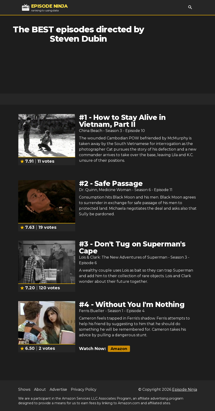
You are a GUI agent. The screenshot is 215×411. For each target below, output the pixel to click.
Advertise (58, 389)
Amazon (119, 349)
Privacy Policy (83, 389)
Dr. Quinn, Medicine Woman (105, 190)
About (40, 389)
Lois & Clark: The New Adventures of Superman (123, 257)
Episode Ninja (184, 389)
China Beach (90, 130)
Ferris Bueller (91, 311)
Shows (24, 389)
